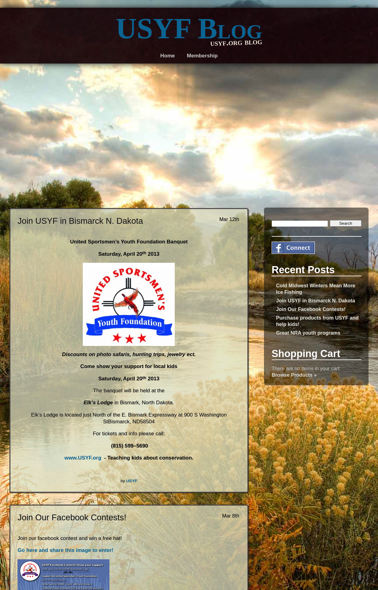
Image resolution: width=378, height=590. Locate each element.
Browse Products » (294, 375)
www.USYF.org (82, 458)
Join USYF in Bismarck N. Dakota (315, 300)
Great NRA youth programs (308, 333)
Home (167, 56)
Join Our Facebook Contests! (311, 309)
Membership (202, 56)
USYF (131, 481)
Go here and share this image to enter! (65, 550)
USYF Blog (189, 28)
